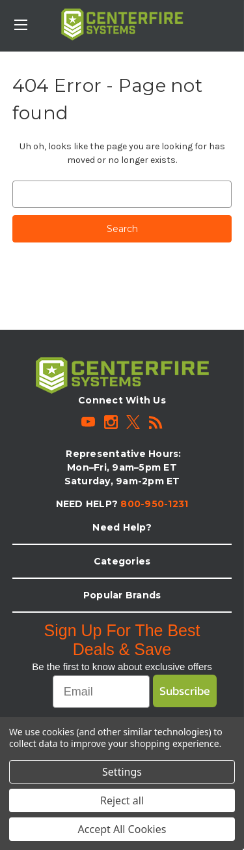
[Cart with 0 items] (237, 16)
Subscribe (184, 690)
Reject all (122, 800)
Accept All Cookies (122, 829)
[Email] (101, 691)
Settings (122, 772)
